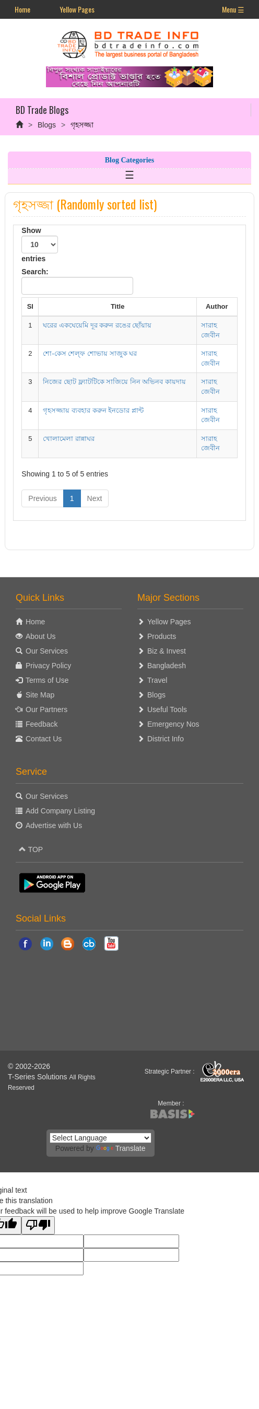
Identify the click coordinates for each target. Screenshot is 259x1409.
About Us (41, 636)
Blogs (47, 125)
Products (161, 636)
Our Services (47, 651)
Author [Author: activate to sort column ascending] (217, 306)
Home (22, 9)
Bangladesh (166, 665)
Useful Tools (167, 709)
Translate (121, 1148)
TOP (31, 849)
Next (94, 498)
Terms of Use (47, 680)
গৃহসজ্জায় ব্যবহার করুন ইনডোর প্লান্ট (93, 410)
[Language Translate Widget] (100, 1138)
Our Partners (46, 709)
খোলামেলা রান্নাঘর (69, 439)
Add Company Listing (60, 811)
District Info (165, 739)
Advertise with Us (54, 825)
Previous (42, 498)
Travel (157, 680)
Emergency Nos (173, 724)
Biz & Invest (166, 651)
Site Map (40, 695)
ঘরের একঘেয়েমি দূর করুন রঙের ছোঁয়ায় (97, 325)
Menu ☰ (233, 9)
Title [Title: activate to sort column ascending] (118, 306)
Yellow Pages (77, 9)
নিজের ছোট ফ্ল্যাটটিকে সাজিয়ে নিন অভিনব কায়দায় (114, 382)
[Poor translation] (38, 1225)
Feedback (41, 724)
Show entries (39, 244)
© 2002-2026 (29, 1066)
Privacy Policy (48, 665)
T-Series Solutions (38, 1077)
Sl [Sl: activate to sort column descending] (30, 306)
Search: (77, 281)
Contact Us (44, 739)
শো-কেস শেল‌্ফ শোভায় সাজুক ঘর (90, 353)
